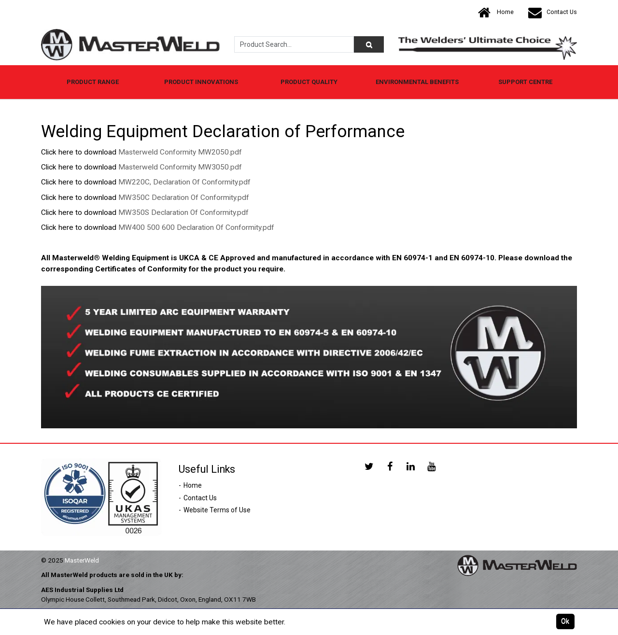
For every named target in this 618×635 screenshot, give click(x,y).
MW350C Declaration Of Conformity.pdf (183, 197)
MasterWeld (82, 560)
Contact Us (552, 12)
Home (496, 12)
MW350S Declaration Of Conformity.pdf (183, 212)
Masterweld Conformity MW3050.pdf (180, 167)
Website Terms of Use (217, 510)
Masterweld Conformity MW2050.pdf (180, 152)
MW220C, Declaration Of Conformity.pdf (184, 182)
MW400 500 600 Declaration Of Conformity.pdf (196, 227)
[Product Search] (369, 44)
